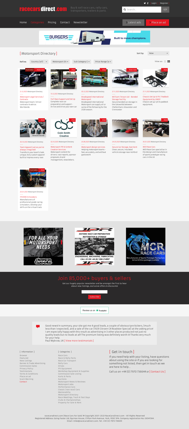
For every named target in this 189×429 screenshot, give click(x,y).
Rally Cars (63, 363)
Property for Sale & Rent (69, 402)
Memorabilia (64, 392)
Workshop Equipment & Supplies (73, 371)
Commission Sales (28, 366)
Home (23, 22)
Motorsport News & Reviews (71, 382)
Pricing (52, 22)
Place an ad (157, 22)
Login (153, 3)
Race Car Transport (67, 360)
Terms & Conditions (29, 374)
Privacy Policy (26, 368)
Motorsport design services (93, 147)
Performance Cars (66, 387)
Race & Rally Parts (67, 358)
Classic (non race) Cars (69, 389)
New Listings (26, 360)
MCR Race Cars (149, 147)
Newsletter (80, 22)
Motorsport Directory (68, 395)
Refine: (23, 62)
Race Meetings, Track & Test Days (74, 397)
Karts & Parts (64, 376)
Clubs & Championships (69, 400)
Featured (24, 358)
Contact (65, 22)
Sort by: (140, 53)
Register (164, 3)
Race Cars (62, 355)
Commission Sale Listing (69, 374)
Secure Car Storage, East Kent (124, 147)
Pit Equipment (65, 368)
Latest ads (133, 22)
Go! (165, 9)
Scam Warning (26, 379)
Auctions (62, 379)
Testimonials (26, 371)
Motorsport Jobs (66, 384)
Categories (37, 22)
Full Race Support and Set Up (63, 99)
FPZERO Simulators (28, 197)
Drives (61, 366)
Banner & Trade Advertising (32, 363)
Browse (23, 355)
